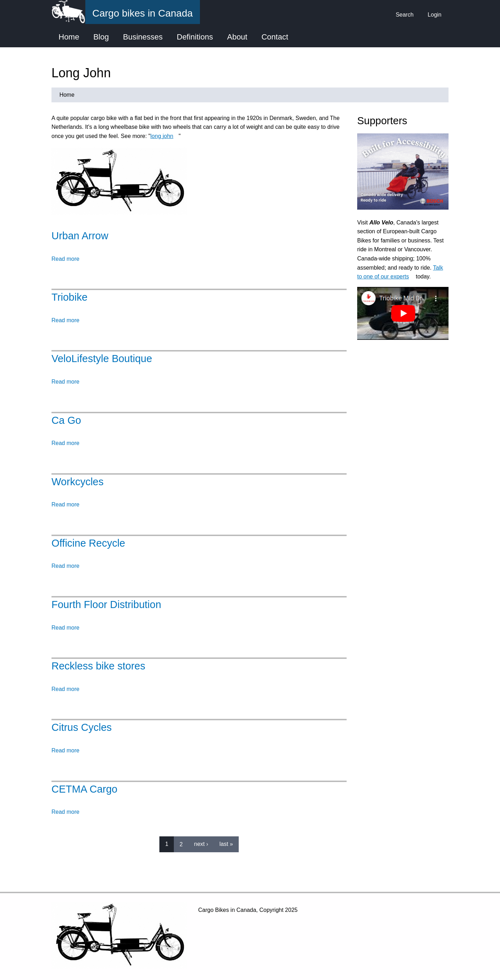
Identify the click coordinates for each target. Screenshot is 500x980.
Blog (101, 36)
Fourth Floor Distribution (106, 604)
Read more (65, 259)
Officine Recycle (88, 543)
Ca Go (66, 420)
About (237, 36)
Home (69, 36)
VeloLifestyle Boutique (101, 358)
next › (201, 844)
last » (226, 844)
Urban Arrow (79, 235)
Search (405, 15)
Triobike (69, 297)
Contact (274, 36)
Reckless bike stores (98, 666)
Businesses (143, 36)
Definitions (195, 36)
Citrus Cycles (81, 727)
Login (434, 15)
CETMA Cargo (84, 789)
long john (165, 136)
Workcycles (77, 481)
